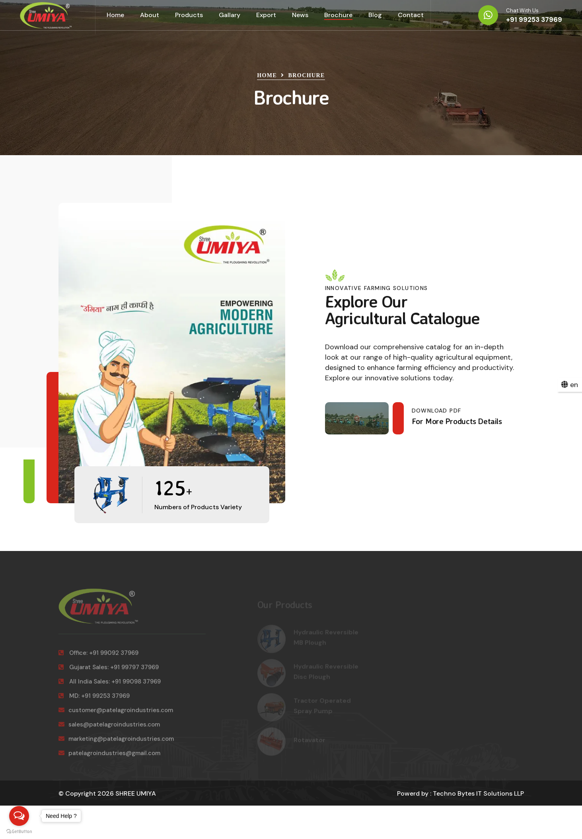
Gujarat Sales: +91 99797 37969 (108, 671)
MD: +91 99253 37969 (94, 700)
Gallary (229, 15)
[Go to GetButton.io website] (19, 831)
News (300, 15)
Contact (411, 15)
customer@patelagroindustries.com (115, 714)
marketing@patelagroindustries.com (116, 743)
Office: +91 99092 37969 (98, 657)
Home (115, 15)
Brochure (338, 15)
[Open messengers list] (19, 816)
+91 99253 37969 (534, 19)
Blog (375, 15)
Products (189, 15)
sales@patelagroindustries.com (109, 729)
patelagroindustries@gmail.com (109, 757)
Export (266, 15)
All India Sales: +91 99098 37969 (109, 686)
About (149, 15)
